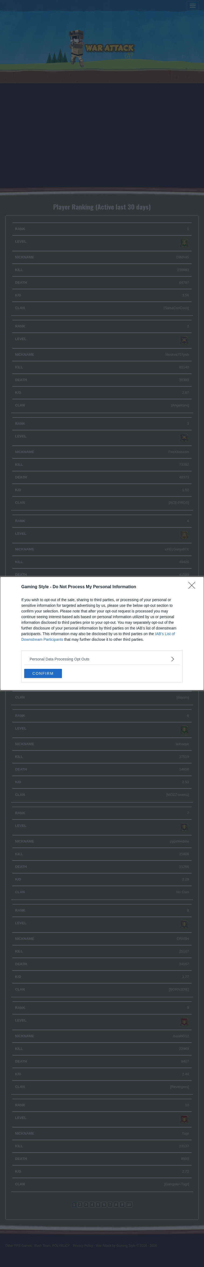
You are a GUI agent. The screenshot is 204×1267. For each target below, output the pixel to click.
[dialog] (102, 633)
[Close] (193, 587)
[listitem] (102, 659)
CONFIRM (43, 673)
